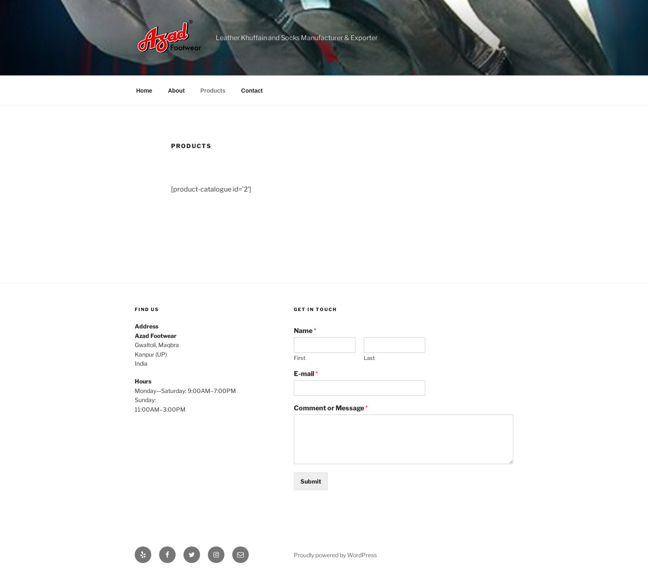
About (176, 90)
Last (369, 358)
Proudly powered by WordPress (335, 554)
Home (144, 90)
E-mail (306, 374)
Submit (310, 481)
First (299, 358)
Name (305, 331)
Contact (252, 90)
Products (213, 90)
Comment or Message (331, 408)
